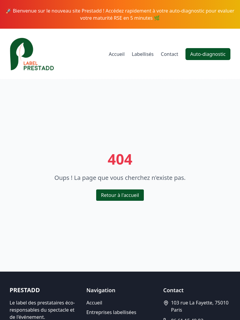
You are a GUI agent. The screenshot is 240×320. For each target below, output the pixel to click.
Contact (169, 54)
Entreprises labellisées (111, 312)
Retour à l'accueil (120, 195)
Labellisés (143, 54)
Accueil (117, 54)
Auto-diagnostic (208, 54)
